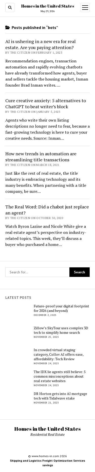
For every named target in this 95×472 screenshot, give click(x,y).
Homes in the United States (47, 6)
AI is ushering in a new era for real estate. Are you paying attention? (40, 44)
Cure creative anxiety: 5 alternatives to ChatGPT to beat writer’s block (45, 103)
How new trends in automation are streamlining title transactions (41, 157)
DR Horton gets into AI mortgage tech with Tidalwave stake (60, 396)
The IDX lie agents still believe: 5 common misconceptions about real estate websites (60, 376)
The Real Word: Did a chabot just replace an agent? (47, 210)
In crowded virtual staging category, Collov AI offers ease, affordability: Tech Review (58, 354)
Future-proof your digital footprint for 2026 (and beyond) (61, 308)
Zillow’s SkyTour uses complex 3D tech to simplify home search (61, 330)
